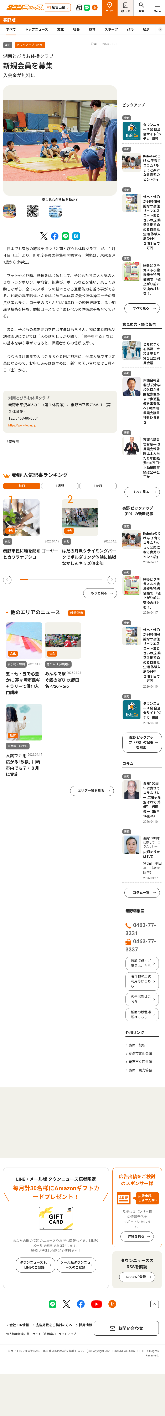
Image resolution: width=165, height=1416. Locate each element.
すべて (11, 29)
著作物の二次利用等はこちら (141, 981)
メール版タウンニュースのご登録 (76, 1264)
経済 (146, 29)
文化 (60, 29)
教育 (92, 29)
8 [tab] (81, 579)
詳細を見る (136, 1236)
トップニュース (36, 29)
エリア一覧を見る (91, 791)
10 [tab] (98, 579)
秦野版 (9, 20)
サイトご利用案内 (44, 1334)
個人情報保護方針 (18, 1334)
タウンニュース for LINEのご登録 (34, 1264)
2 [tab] (32, 579)
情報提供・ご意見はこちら (141, 963)
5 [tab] (57, 579)
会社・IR (125, 11)
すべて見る (141, 308)
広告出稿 (58, 7)
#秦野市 (12, 442)
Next (105, 122)
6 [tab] (65, 579)
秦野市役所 (137, 1045)
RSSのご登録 (136, 1277)
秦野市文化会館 (140, 1054)
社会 (76, 29)
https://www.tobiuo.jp (22, 425)
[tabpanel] (60, 143)
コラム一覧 (141, 893)
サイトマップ (67, 1334)
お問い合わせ (130, 1328)
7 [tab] (73, 579)
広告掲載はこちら (141, 999)
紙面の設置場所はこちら (141, 1014)
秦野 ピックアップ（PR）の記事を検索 (141, 742)
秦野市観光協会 (140, 1070)
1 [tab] (24, 579)
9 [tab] (90, 579)
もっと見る (99, 593)
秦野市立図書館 (140, 1062)
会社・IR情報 (19, 1325)
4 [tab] (49, 579)
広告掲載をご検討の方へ (54, 1325)
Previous (14, 122)
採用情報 (85, 1325)
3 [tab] (40, 579)
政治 (130, 29)
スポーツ (111, 29)
